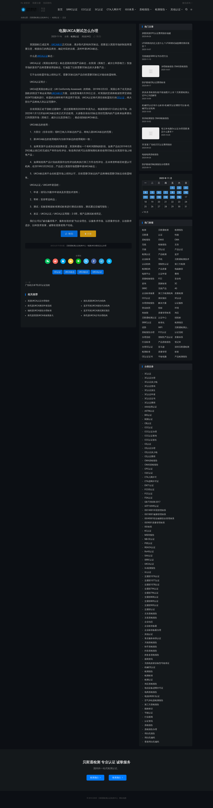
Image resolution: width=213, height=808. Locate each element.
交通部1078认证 (152, 586)
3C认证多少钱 (151, 383)
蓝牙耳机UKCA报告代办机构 (97, 307)
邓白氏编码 (150, 739)
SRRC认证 (71, 10)
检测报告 (160, 10)
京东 (177, 246)
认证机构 (146, 265)
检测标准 (146, 353)
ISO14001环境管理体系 (155, 512)
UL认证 (148, 574)
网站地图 (122, 800)
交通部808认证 (151, 598)
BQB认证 (149, 421)
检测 (144, 231)
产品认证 (179, 251)
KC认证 (148, 532)
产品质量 (162, 270)
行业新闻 (149, 718)
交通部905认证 (151, 607)
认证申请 (162, 275)
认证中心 (162, 319)
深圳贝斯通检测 (182, 348)
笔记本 (178, 343)
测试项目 (162, 299)
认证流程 (179, 334)
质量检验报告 (148, 280)
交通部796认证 (151, 594)
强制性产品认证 (165, 338)
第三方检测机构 (165, 295)
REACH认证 (150, 549)
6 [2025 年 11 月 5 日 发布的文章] (158, 194)
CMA (177, 241)
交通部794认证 (151, 590)
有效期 (145, 314)
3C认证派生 (150, 392)
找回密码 (47, 4)
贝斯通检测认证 (149, 319)
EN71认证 (149, 487)
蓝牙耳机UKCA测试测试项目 (97, 312)
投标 (160, 309)
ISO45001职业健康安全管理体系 (159, 520)
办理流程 (146, 338)
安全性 (178, 280)
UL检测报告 (150, 569)
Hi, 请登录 (25, 4)
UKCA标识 (57, 94)
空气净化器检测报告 (154, 702)
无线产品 (162, 290)
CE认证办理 (150, 450)
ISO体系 (129, 10)
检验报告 (162, 246)
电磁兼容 (179, 270)
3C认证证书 (150, 400)
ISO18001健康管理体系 (155, 516)
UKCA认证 (42, 57)
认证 (160, 236)
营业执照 (146, 309)
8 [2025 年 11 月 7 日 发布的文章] (172, 194)
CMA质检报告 (151, 462)
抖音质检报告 (151, 652)
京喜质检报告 (151, 619)
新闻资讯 (149, 660)
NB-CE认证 (150, 541)
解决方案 (162, 304)
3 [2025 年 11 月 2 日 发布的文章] (186, 189)
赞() (97, 38)
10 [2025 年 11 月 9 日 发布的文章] (186, 194)
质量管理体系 (164, 314)
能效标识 (149, 710)
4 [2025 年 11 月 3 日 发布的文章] (145, 194)
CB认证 (148, 425)
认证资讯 (149, 722)
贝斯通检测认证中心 (182, 329)
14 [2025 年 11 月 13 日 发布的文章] (165, 199)
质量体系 (179, 338)
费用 (177, 275)
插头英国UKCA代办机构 (94, 302)
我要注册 (36, 4)
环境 (177, 309)
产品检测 (162, 256)
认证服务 (179, 304)
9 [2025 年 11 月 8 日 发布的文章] (179, 194)
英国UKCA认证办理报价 (39, 302)
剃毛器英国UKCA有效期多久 (41, 317)
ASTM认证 (149, 412)
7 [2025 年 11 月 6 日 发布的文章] (165, 194)
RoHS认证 (149, 553)
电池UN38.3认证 (152, 698)
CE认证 (121, 99)
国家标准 (162, 285)
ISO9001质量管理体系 (155, 524)
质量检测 (179, 295)
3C (176, 285)
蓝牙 (177, 256)
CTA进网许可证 (152, 483)
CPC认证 (149, 470)
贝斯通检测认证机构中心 (29, 10)
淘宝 (177, 314)
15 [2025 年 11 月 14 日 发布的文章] (172, 199)
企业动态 (149, 623)
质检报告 (144, 10)
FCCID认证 (149, 491)
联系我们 (95, 779)
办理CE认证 (147, 348)
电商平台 (146, 275)
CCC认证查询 (151, 437)
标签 (177, 353)
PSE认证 (148, 545)
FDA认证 (149, 499)
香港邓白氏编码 (152, 743)
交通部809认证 (151, 603)
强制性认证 (163, 265)
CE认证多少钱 (151, 454)
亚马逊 (161, 348)
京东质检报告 (151, 615)
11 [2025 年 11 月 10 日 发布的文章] (145, 199)
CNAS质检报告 (151, 466)
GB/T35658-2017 (152, 503)
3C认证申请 (150, 396)
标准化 (161, 324)
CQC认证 (149, 474)
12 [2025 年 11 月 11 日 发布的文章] (152, 199)
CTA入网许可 (113, 10)
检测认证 (55, 19)
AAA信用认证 (151, 408)
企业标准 (146, 260)
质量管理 (162, 353)
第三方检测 (180, 265)
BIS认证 (148, 417)
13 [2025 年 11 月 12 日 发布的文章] (159, 199)
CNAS (161, 241)
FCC (160, 280)
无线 (144, 246)
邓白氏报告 (150, 735)
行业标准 (146, 343)
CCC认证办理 (151, 433)
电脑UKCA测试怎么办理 (78, 32)
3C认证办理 (150, 379)
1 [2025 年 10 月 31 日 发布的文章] (172, 189)
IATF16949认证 (152, 507)
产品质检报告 (164, 343)
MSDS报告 (149, 536)
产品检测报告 (181, 358)
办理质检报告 (148, 304)
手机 (160, 260)
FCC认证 (162, 334)
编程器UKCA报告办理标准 (40, 312)
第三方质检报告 (152, 706)
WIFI (160, 329)
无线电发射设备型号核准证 (157, 665)
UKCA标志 (56, 46)
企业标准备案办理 (153, 632)
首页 (59, 10)
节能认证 (149, 714)
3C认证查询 (150, 388)
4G (176, 290)
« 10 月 (145, 213)
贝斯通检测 (163, 231)
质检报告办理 (148, 334)
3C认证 (99, 10)
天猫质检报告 (151, 644)
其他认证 (175, 10)
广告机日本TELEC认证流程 (37, 286)
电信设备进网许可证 (154, 689)
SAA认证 (149, 557)
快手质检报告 (151, 648)
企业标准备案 (148, 295)
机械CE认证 (150, 669)
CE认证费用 (150, 458)
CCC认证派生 (151, 441)
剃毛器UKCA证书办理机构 (96, 317)
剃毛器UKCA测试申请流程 (40, 307)
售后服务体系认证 (153, 640)
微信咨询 (186, 4)
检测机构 (146, 270)
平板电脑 (162, 358)
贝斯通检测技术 (182, 260)
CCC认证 (86, 10)
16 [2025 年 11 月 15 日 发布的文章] (179, 199)
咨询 (144, 285)
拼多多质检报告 (152, 656)
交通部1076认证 (152, 578)
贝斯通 (145, 236)
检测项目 (179, 324)
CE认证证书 (147, 358)
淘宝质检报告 (151, 685)
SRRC (144, 290)
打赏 (87, 235)
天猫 (144, 251)
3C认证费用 (150, 404)
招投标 (178, 319)
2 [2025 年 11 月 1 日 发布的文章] (179, 189)
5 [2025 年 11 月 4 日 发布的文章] (152, 194)
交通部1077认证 (152, 582)
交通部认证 (150, 611)
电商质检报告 (151, 694)
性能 (177, 236)
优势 (144, 329)
